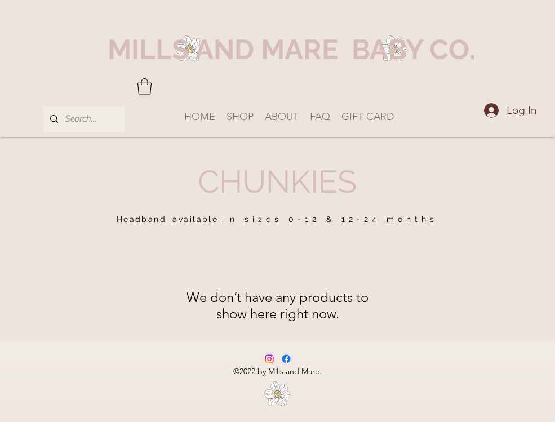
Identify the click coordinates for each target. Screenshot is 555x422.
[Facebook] (286, 359)
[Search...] (83, 119)
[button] (144, 86)
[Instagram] (269, 359)
